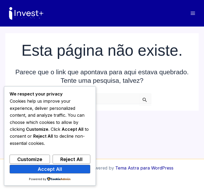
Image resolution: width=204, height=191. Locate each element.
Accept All (50, 169)
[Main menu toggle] (193, 13)
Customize (29, 159)
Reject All (71, 159)
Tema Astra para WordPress (144, 168)
